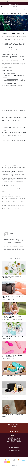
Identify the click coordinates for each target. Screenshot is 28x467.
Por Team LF (9, 279)
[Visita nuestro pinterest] (17, 431)
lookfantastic (12, 33)
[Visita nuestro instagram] (13, 431)
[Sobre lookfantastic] (14, 453)
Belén (11, 233)
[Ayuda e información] (14, 447)
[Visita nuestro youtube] (15, 431)
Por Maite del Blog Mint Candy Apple (14, 319)
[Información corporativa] (14, 450)
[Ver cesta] (26, 7)
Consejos (4, 9)
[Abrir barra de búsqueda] (3, 6)
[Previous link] (0, 10)
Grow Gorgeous (15, 171)
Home (2, 13)
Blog (4, 13)
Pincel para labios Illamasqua (12, 79)
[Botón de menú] (1, 6)
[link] (25, 7)
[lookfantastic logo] (14, 7)
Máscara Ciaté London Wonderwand (14, 143)
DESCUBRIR (4, 19)
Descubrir (10, 9)
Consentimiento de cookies (14, 444)
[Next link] (27, 10)
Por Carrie (9, 397)
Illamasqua (12, 56)
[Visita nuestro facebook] (11, 431)
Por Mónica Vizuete (11, 299)
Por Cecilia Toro (10, 358)
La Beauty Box (17, 9)
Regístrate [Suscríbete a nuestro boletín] (14, 426)
